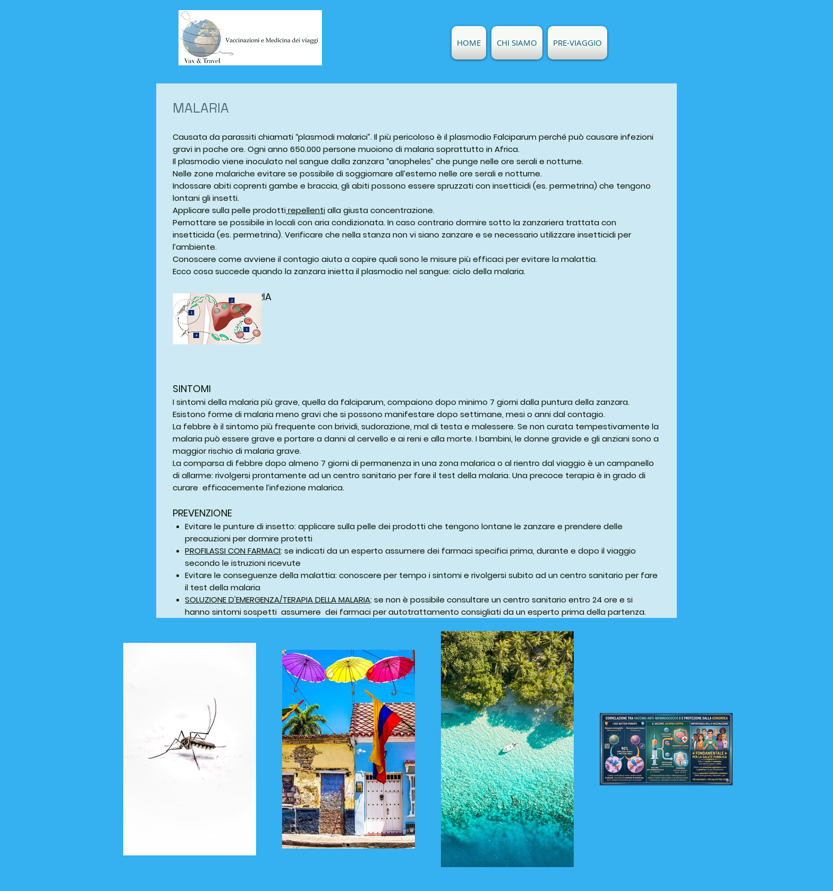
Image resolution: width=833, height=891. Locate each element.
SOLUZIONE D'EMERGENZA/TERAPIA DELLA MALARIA (277, 599)
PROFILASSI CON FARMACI (232, 550)
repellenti (305, 210)
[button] (517, 43)
